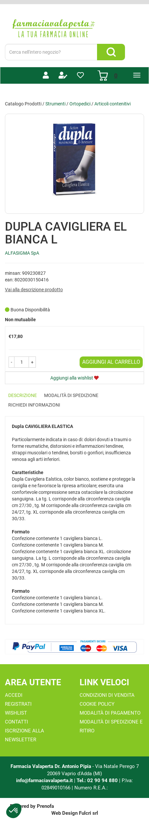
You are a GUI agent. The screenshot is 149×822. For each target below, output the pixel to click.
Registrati (18, 704)
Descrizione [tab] (22, 395)
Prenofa (45, 806)
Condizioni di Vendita (107, 695)
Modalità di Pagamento (110, 713)
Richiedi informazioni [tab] (34, 405)
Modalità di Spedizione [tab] (71, 395)
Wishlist (16, 713)
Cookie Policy (97, 704)
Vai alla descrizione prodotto (34, 289)
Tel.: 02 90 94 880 (98, 780)
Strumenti (55, 103)
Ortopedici (79, 103)
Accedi (13, 695)
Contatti (16, 722)
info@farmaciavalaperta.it (44, 780)
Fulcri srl (88, 813)
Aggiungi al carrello (111, 362)
